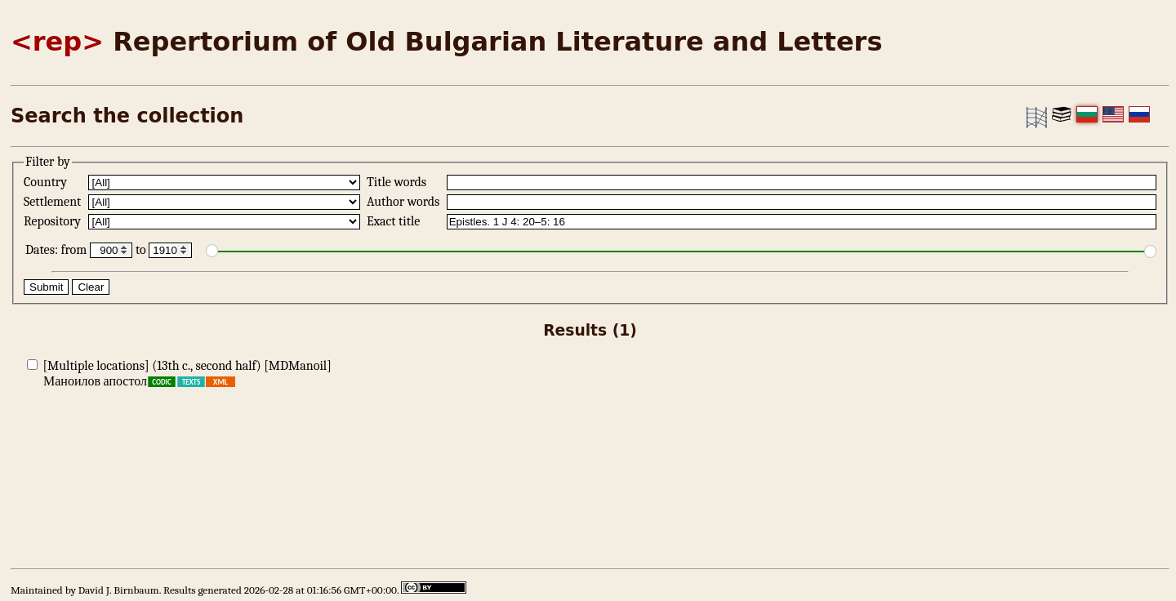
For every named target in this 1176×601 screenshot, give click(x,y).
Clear (91, 287)
